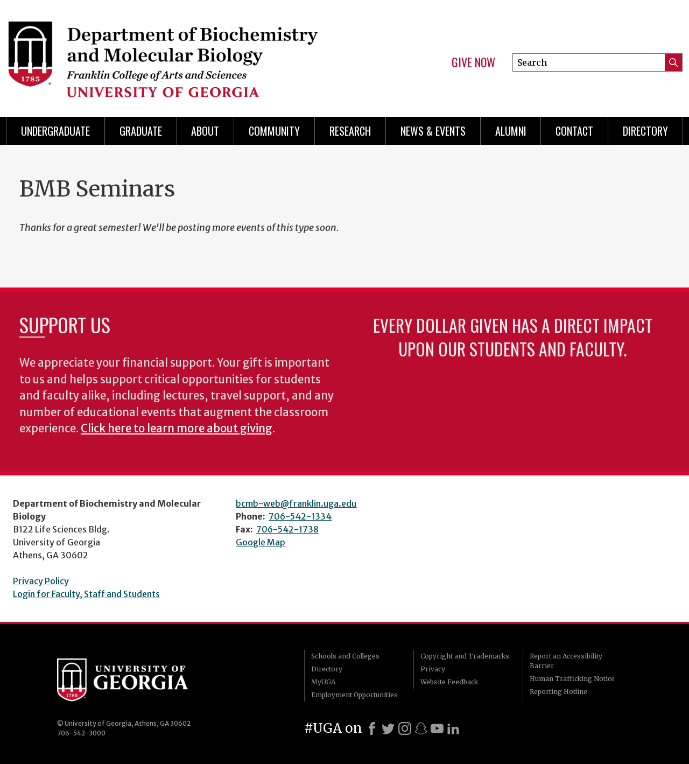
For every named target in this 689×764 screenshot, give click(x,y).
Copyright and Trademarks (464, 656)
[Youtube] (437, 728)
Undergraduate (55, 131)
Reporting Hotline (558, 692)
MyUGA (323, 682)
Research (350, 131)
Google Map (260, 542)
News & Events (433, 131)
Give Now (473, 62)
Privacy (432, 669)
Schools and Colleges (345, 656)
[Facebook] (371, 728)
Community (274, 131)
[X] (388, 728)
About (205, 131)
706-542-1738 (287, 529)
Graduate (140, 131)
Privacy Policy (41, 581)
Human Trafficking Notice (572, 679)
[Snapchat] (420, 728)
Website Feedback (449, 682)
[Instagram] (404, 728)
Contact (574, 131)
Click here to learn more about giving (176, 429)
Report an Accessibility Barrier (566, 661)
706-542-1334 (300, 516)
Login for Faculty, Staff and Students (86, 593)
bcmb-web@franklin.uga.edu (296, 503)
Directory (645, 131)
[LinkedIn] (453, 728)
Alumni (510, 131)
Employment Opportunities (354, 695)
